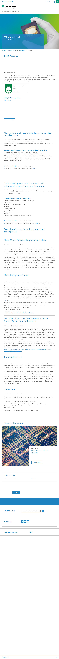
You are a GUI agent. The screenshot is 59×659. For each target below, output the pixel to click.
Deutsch (47, 1)
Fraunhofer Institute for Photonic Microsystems (12, 11)
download (9, 141)
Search (54, 1)
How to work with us (7, 1)
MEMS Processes (35, 594)
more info (37, 577)
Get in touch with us (10, 188)
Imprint (31, 646)
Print (16, 607)
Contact (6, 646)
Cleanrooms (9, 50)
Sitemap (31, 647)
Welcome (4, 50)
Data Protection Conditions (10, 647)
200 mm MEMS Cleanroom (19, 50)
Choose (43, 626)
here (34, 190)
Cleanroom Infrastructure (11, 594)
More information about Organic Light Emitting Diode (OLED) (19, 381)
